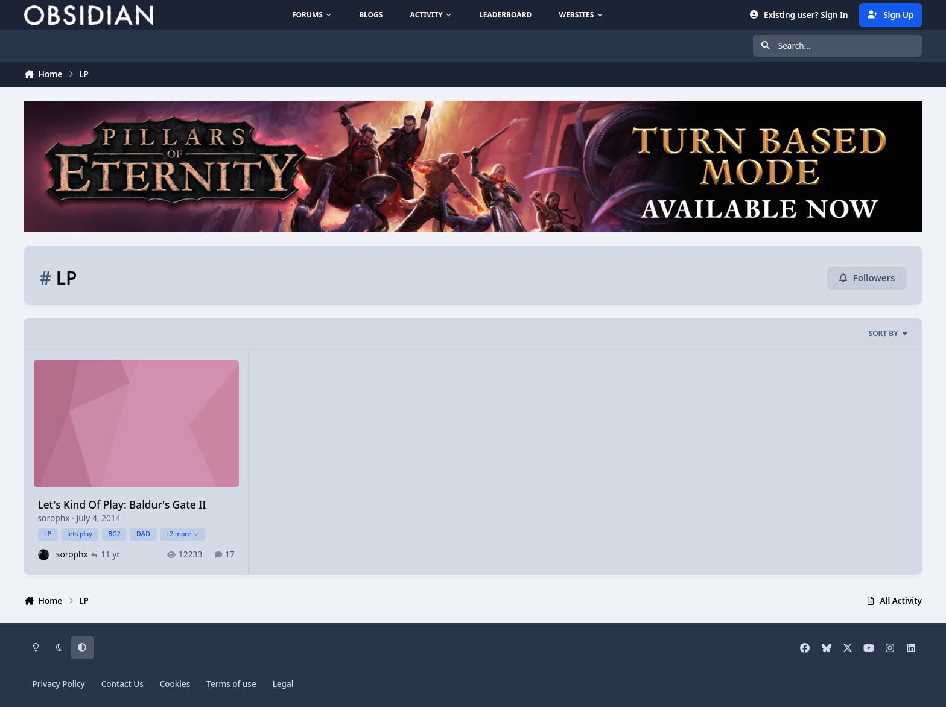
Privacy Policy (59, 684)
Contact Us (122, 684)
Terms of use (231, 684)
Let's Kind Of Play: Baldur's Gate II (122, 505)
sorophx (54, 518)
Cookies (175, 684)
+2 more (182, 534)
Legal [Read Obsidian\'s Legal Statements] (283, 684)
